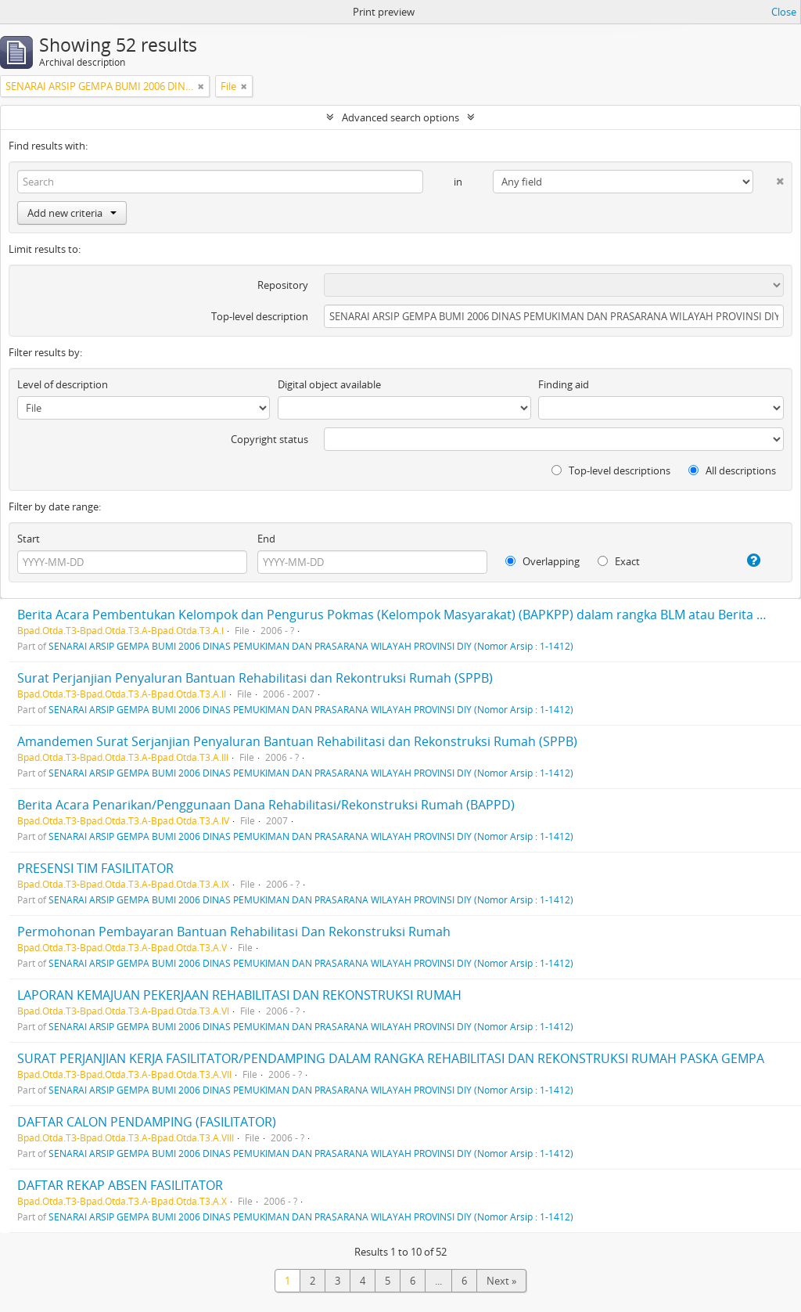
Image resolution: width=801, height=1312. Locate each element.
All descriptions (732, 470)
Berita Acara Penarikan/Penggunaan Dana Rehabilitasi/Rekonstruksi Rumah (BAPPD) (266, 804)
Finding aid (563, 384)
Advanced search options (400, 117)
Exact (619, 561)
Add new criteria (72, 213)
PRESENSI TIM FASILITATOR (95, 868)
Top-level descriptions (610, 470)
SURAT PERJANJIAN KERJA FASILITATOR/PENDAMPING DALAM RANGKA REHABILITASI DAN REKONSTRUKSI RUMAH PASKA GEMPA (390, 1058)
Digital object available (329, 384)
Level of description (62, 384)
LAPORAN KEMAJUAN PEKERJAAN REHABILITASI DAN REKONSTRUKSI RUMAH (239, 995)
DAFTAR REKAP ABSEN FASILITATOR (120, 1185)
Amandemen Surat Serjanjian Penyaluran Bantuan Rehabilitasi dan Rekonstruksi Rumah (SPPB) (297, 741)
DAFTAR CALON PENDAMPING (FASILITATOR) (146, 1121)
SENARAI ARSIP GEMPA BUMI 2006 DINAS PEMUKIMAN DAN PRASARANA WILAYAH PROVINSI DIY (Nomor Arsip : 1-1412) (310, 646)
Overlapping (542, 561)
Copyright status (269, 439)
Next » (501, 1281)
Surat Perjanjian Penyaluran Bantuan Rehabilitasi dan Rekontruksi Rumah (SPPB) (255, 678)
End (266, 539)
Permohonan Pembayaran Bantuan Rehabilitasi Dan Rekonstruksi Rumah (234, 931)
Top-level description (259, 316)
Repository (282, 285)
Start (28, 539)
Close (783, 12)
